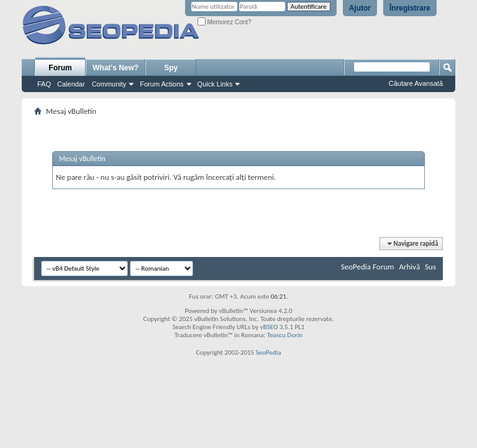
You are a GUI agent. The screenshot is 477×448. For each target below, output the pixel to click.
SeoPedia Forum (367, 266)
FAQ (44, 84)
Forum (59, 67)
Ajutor (360, 8)
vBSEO (269, 327)
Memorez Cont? (225, 22)
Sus (430, 266)
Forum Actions (161, 84)
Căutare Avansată (416, 83)
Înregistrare (409, 8)
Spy (171, 67)
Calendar (71, 84)
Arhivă (409, 266)
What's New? (116, 67)
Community (109, 84)
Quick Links (215, 84)
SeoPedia (268, 352)
